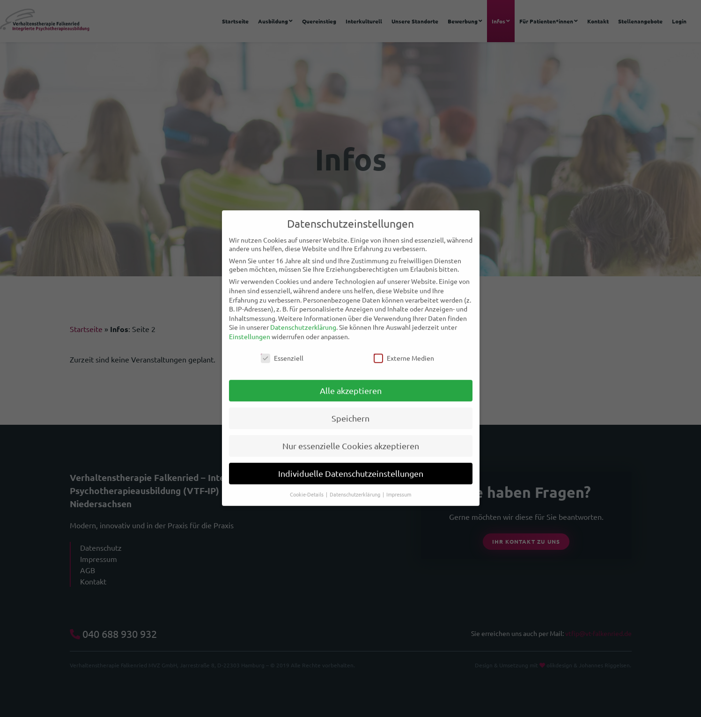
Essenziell (282, 349)
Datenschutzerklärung (303, 319)
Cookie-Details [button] (307, 486)
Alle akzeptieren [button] (351, 382)
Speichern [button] (350, 410)
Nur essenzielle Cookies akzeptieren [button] (350, 438)
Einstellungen (249, 328)
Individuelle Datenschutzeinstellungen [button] (350, 465)
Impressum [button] (398, 486)
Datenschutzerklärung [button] (356, 486)
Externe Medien (404, 349)
